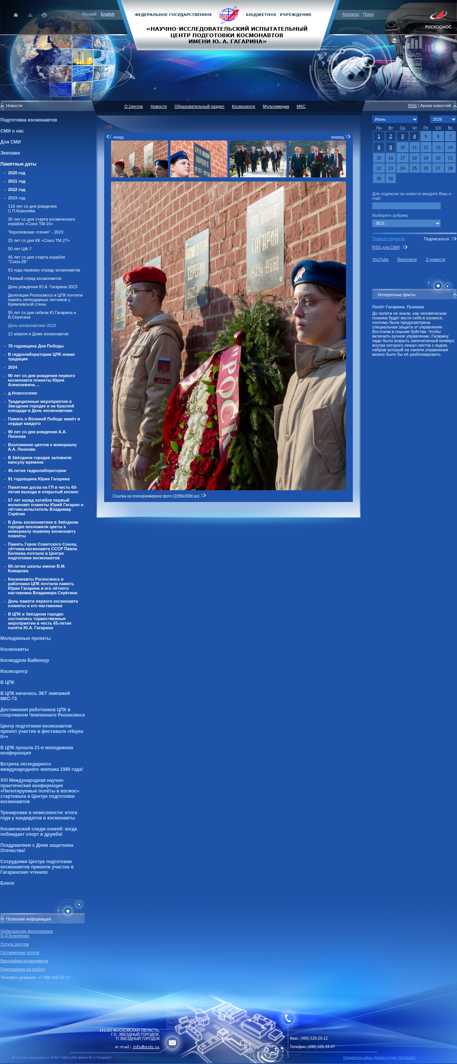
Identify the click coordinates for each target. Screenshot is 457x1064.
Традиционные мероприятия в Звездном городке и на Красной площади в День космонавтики (41, 406)
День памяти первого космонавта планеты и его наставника (43, 603)
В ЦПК (7, 682)
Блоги (7, 883)
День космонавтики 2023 (32, 325)
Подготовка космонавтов (28, 120)
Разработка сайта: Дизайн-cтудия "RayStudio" (379, 1057)
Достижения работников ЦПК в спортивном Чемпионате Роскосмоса (42, 712)
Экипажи (10, 153)
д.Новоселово (22, 393)
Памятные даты (18, 164)
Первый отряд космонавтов (34, 278)
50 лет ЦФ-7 (20, 248)
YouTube (380, 259)
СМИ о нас (12, 131)
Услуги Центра (14, 944)
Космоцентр (14, 671)
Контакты (351, 14)
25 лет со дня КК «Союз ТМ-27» (39, 240)
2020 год (16, 172)
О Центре (133, 106)
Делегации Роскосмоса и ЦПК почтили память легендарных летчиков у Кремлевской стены (45, 299)
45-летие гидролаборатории (37, 470)
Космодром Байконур (24, 660)
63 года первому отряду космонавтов (44, 270)
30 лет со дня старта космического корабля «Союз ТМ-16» (41, 221)
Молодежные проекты (25, 638)
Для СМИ (10, 142)
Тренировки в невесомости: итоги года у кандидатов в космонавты (38, 815)
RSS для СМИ (386, 247)
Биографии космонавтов (24, 960)
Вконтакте (407, 259)
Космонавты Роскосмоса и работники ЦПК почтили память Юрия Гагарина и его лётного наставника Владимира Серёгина (42, 586)
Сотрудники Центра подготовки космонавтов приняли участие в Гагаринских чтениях (37, 867)
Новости (159, 106)
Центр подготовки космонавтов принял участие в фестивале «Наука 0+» (41, 731)
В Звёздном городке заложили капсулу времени (39, 459)
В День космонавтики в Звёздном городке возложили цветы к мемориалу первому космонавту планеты (43, 529)
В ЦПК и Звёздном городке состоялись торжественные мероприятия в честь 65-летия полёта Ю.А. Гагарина (39, 621)
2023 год (16, 198)
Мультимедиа (276, 106)
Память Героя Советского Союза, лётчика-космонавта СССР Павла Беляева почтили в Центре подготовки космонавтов (42, 551)
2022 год (16, 189)
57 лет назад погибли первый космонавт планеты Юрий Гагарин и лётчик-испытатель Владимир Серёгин (45, 507)
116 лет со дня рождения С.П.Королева (32, 208)
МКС (301, 106)
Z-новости (435, 259)
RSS (412, 105)
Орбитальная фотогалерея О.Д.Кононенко (26, 933)
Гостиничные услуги (19, 952)
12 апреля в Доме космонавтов (38, 334)
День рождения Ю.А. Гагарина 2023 (43, 286)
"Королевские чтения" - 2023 (35, 232)
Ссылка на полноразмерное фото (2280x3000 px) (159, 496)
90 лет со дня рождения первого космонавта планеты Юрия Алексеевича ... (41, 380)
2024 (12, 367)
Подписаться (436, 239)
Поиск (368, 14)
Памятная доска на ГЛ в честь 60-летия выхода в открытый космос (43, 489)
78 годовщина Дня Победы (36, 346)
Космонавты (14, 649)
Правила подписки (388, 239)
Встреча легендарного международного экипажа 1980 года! (41, 766)
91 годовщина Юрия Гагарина (39, 479)
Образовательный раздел (199, 106)
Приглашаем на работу (22, 969)
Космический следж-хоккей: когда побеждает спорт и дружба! (38, 831)
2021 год (16, 181)
